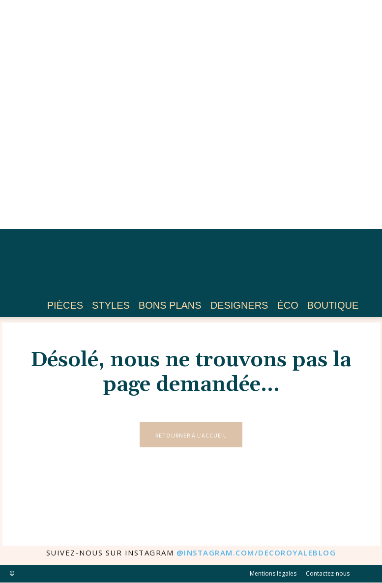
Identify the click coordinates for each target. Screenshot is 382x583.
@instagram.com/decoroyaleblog (256, 553)
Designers (239, 305)
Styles (111, 305)
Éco (287, 305)
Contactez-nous (328, 574)
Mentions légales (273, 574)
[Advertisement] (191, 114)
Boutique (332, 305)
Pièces (65, 305)
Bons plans (170, 305)
